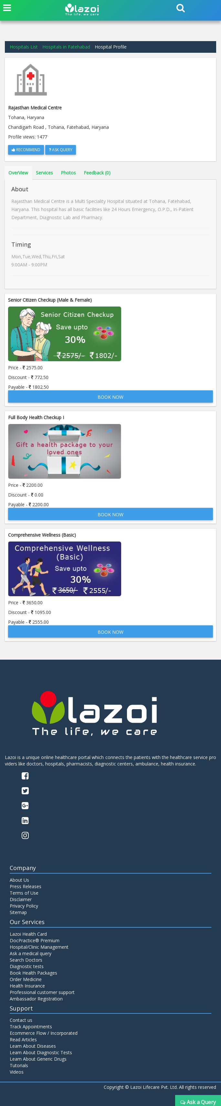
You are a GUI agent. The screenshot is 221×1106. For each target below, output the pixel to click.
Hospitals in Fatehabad (66, 47)
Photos (68, 173)
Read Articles (23, 1039)
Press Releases (25, 886)
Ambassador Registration (36, 999)
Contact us (21, 1020)
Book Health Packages (33, 973)
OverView (18, 173)
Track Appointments (31, 1026)
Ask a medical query (30, 953)
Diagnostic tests (27, 966)
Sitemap (18, 912)
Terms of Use (24, 893)
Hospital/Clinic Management (39, 947)
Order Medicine (26, 979)
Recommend (26, 149)
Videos (17, 1072)
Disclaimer (21, 899)
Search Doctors (26, 960)
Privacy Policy (24, 906)
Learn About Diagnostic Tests (41, 1052)
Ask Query (60, 149)
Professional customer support (42, 992)
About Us (19, 880)
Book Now (110, 397)
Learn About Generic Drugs (38, 1059)
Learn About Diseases (33, 1046)
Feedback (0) (97, 173)
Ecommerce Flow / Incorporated (44, 1033)
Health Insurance (27, 986)
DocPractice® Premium (34, 940)
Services (44, 173)
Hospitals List (24, 47)
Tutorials (19, 1065)
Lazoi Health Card (28, 934)
